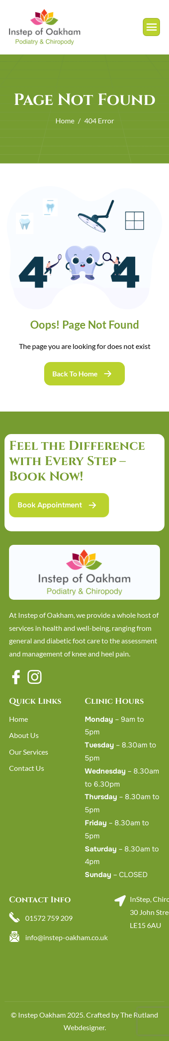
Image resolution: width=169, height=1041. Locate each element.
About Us (24, 735)
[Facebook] (16, 676)
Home (18, 719)
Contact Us (26, 768)
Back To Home (75, 373)
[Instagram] (34, 676)
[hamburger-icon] (151, 27)
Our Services (28, 751)
